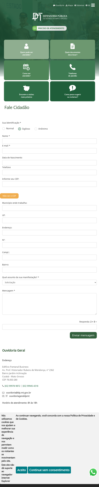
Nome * (6, 136)
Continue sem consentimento (49, 470)
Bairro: (5, 264)
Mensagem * (8, 290)
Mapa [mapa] (69, 5)
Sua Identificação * (11, 122)
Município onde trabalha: (14, 202)
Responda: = (88, 321)
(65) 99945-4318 (30, 385)
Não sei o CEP (9, 195)
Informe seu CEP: (10, 178)
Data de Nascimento (12, 157)
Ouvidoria (58, 5)
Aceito (21, 470)
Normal (8, 128)
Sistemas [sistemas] (79, 5)
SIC (88, 5)
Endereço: (7, 227)
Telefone (6, 167)
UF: (3, 215)
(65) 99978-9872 (12, 385)
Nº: (3, 240)
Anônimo (41, 128)
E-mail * (6, 145)
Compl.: (6, 252)
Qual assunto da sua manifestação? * (20, 277)
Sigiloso (24, 128)
